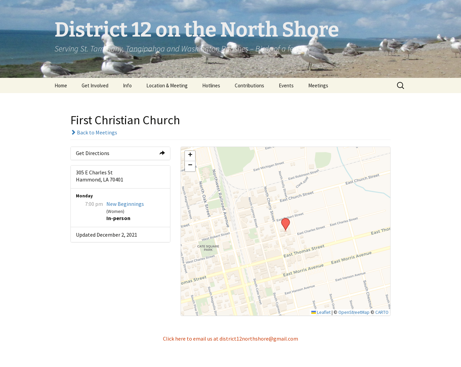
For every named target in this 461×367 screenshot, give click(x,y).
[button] (283, 220)
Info (127, 85)
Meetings (318, 85)
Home (61, 85)
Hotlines (211, 85)
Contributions (249, 85)
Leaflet (321, 312)
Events (286, 85)
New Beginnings (125, 203)
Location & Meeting (167, 85)
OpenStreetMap (354, 312)
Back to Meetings (93, 132)
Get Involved (95, 85)
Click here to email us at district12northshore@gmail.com (230, 338)
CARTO (382, 312)
